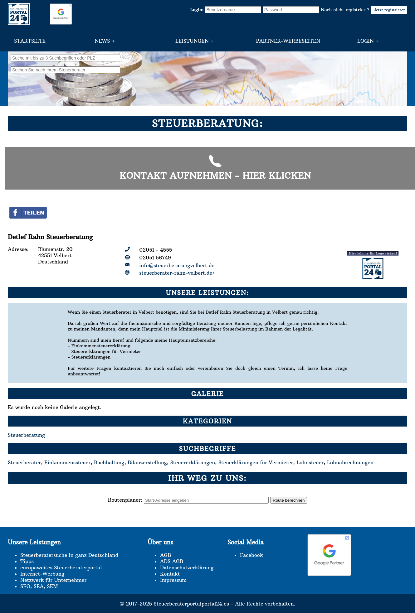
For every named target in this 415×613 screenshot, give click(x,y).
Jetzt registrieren (389, 9)
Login (365, 41)
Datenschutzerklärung (186, 567)
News (102, 41)
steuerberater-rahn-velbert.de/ (177, 273)
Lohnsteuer (310, 462)
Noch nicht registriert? (364, 9)
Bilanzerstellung (147, 462)
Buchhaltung (109, 462)
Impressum (173, 580)
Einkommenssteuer (67, 462)
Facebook (251, 555)
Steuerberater (24, 462)
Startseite (30, 41)
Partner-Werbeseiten (288, 41)
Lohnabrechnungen (350, 462)
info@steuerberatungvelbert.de (176, 265)
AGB (165, 555)
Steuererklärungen (192, 462)
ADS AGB (171, 561)
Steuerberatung (26, 435)
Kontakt (170, 574)
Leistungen (192, 41)
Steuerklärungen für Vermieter (255, 462)
